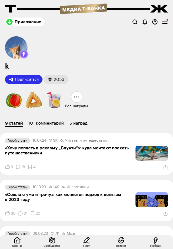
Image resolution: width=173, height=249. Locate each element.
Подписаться (24, 79)
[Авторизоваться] (155, 22)
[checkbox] (165, 22)
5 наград (79, 123)
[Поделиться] (165, 167)
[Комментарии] (20, 167)
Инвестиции (75, 187)
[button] (24, 54)
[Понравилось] (9, 167)
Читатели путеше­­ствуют (84, 141)
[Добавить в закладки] (31, 167)
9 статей (14, 123)
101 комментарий (46, 123)
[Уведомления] (145, 22)
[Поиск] (135, 22)
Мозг (69, 234)
